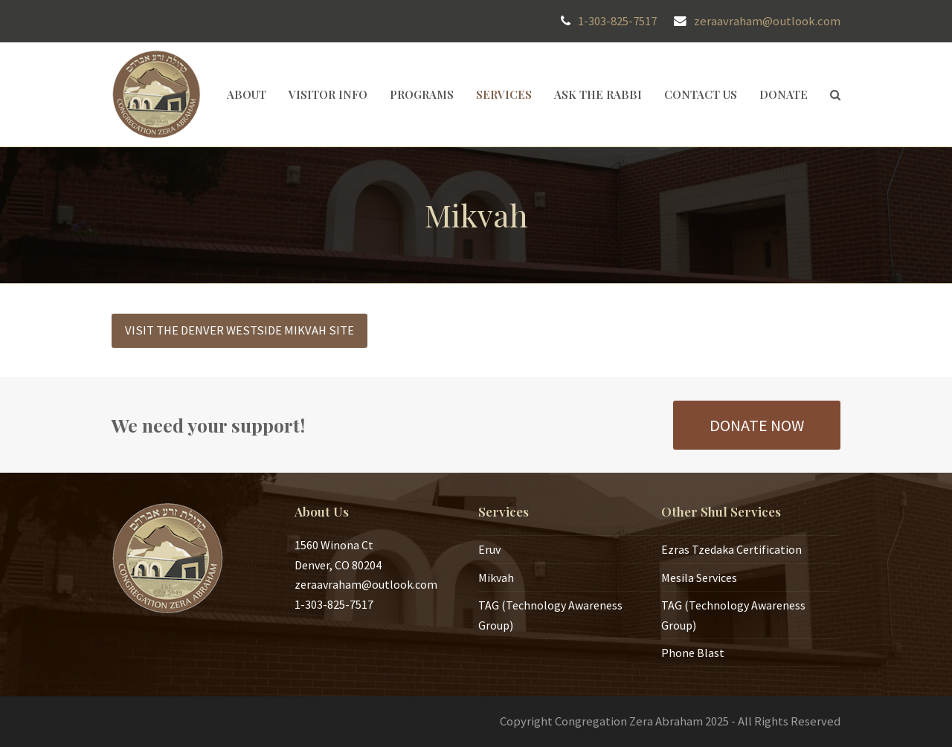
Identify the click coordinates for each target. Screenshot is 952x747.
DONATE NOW (757, 425)
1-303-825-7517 (617, 21)
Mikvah (496, 577)
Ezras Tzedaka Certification (731, 549)
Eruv (489, 549)
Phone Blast (692, 652)
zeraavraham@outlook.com (767, 21)
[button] (835, 94)
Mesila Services (699, 577)
